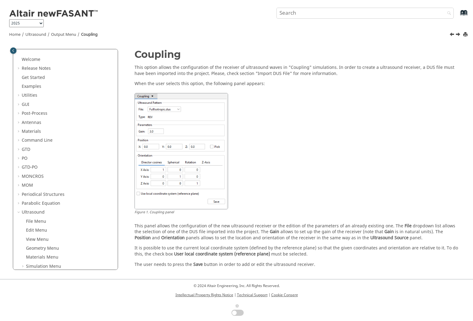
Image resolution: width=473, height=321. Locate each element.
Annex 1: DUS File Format (51, 234)
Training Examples (45, 225)
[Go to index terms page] (457, 16)
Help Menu (37, 216)
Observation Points (49, 162)
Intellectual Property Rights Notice (204, 295)
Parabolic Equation (41, 72)
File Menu (36, 90)
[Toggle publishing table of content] (13, 50)
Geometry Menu (42, 117)
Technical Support (252, 295)
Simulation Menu (43, 135)
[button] (19, 54)
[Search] (447, 14)
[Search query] (365, 13)
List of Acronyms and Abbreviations (58, 258)
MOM (27, 54)
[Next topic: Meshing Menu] (458, 35)
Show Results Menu (46, 198)
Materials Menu (42, 126)
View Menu (37, 108)
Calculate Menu (42, 189)
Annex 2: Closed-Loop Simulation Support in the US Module (68, 246)
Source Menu (39, 144)
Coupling (89, 34)
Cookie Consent (284, 295)
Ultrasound (35, 34)
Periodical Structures (43, 63)
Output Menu (63, 34)
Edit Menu (36, 99)
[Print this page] (466, 35)
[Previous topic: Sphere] (452, 35)
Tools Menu (38, 207)
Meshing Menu (41, 180)
